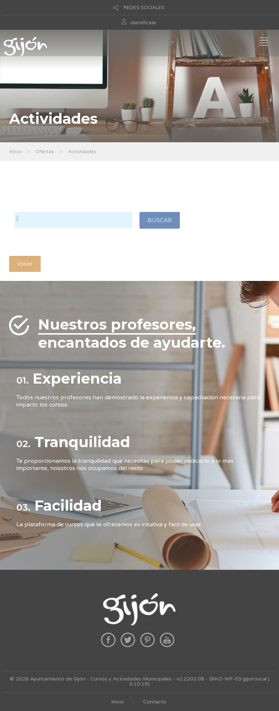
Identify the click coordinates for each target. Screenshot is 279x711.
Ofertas (45, 151)
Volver (25, 264)
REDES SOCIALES (144, 8)
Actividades (82, 151)
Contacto (154, 702)
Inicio (15, 151)
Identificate (143, 23)
